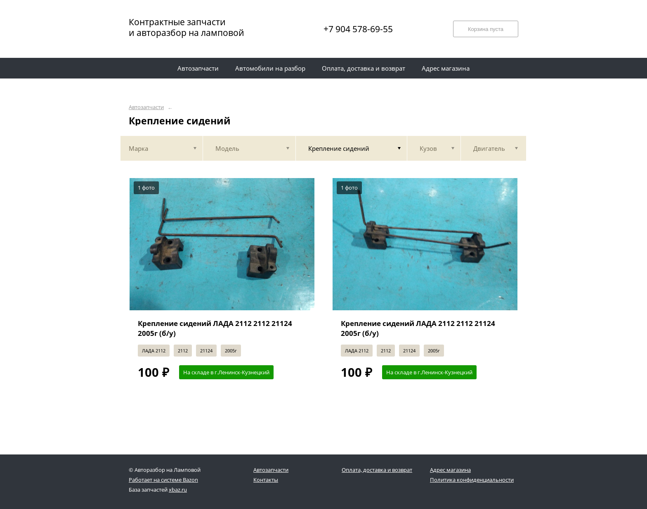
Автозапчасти (146, 107)
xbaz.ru (178, 489)
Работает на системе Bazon (163, 479)
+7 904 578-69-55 (358, 29)
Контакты (265, 479)
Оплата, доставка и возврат (377, 469)
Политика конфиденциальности (472, 479)
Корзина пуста (485, 29)
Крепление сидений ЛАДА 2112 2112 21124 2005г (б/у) (215, 328)
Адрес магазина (450, 469)
